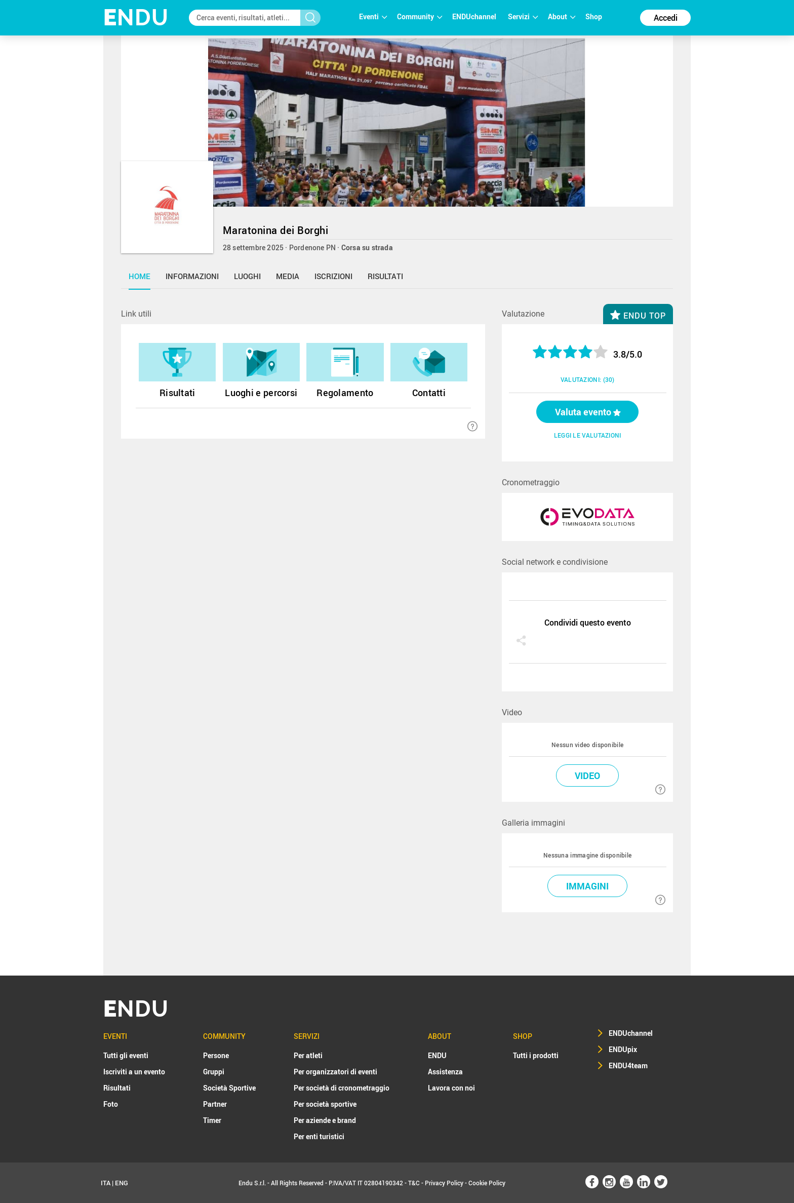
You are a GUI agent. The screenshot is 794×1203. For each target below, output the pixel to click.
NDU (136, 17)
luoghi (247, 276)
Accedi (666, 17)
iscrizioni (333, 276)
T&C (414, 1183)
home (139, 276)
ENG (121, 1182)
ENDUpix (623, 1049)
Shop (593, 16)
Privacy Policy (444, 1183)
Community (419, 16)
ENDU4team (628, 1065)
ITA (105, 1182)
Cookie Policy (486, 1183)
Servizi (523, 16)
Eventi (373, 16)
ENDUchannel (475, 16)
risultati (385, 276)
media (287, 276)
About (561, 16)
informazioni (192, 276)
